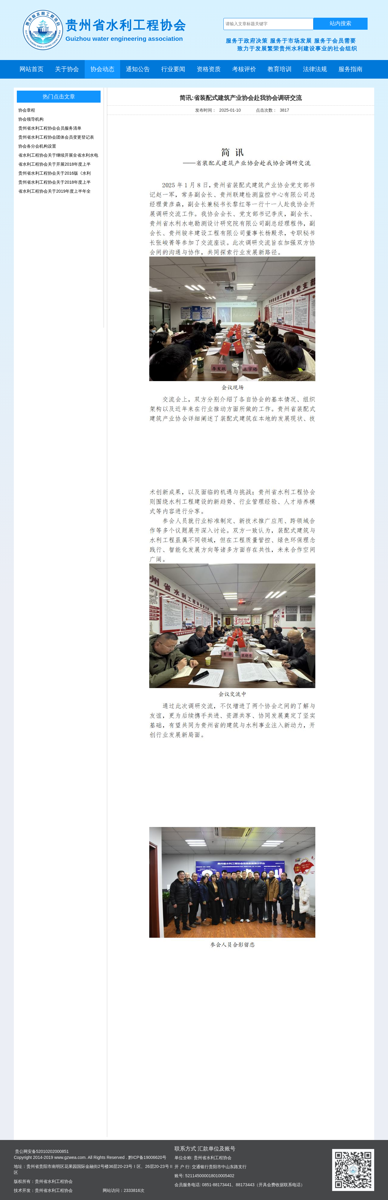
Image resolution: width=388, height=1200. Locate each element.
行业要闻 (173, 69)
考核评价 (244, 69)
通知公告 (138, 69)
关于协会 (67, 69)
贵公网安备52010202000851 (41, 1151)
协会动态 (102, 69)
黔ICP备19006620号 (147, 1157)
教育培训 (280, 69)
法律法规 (315, 69)
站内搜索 (340, 23)
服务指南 (350, 69)
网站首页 (32, 69)
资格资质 (209, 69)
